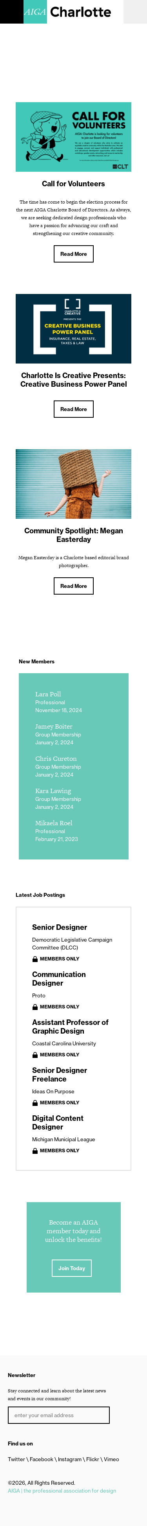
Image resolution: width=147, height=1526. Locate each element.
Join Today (71, 1268)
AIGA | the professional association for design (62, 1490)
